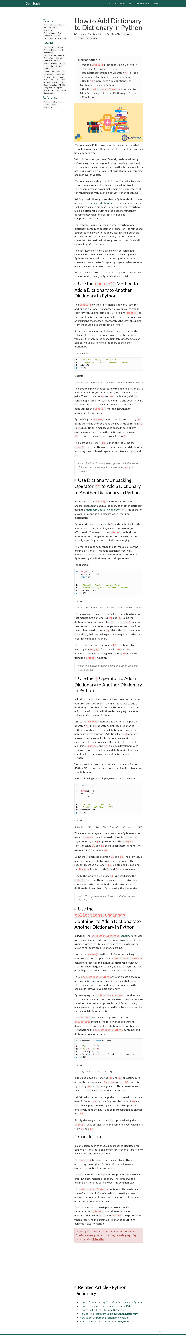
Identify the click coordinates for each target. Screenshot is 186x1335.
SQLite (46, 90)
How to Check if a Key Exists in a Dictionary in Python (111, 1296)
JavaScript (48, 30)
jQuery (46, 71)
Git (59, 33)
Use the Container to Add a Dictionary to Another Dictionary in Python (108, 915)
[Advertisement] (55, 148)
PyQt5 (57, 35)
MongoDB (48, 88)
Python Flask (49, 58)
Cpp (61, 66)
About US (103, 1331)
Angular (47, 77)
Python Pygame (58, 71)
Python (60, 47)
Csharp (55, 82)
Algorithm (62, 38)
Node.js (47, 82)
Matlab (62, 63)
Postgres (58, 88)
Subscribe (98, 1233)
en (155, 3)
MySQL (62, 85)
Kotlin (63, 79)
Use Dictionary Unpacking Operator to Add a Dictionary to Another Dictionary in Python (107, 486)
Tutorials (109, 3)
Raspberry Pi (49, 93)
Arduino (53, 85)
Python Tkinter (50, 50)
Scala (64, 90)
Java (51, 79)
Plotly (46, 63)
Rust (62, 82)
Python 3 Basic (50, 25)
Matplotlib (48, 35)
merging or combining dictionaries (94, 202)
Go (57, 79)
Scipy (54, 104)
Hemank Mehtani (88, 33)
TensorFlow (48, 74)
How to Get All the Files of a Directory (102, 1303)
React (54, 77)
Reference (142, 3)
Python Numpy (50, 33)
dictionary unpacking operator (105, 509)
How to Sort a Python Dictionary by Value (104, 1311)
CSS (61, 77)
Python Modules (50, 27)
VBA (57, 90)
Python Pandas (50, 55)
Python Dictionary (86, 37)
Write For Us (116, 1331)
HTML (46, 69)
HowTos (125, 3)
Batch (61, 50)
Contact (155, 1331)
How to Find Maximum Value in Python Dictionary (109, 1307)
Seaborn (54, 63)
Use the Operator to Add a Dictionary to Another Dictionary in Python (108, 684)
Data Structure (50, 38)
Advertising (144, 1331)
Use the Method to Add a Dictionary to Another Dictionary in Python (104, 289)
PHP (45, 79)
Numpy (61, 55)
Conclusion (88, 97)
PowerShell (48, 52)
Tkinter (61, 25)
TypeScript (60, 74)
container (111, 929)
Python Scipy (49, 47)
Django (59, 58)
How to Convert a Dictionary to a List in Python (107, 1299)
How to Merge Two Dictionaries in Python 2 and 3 (109, 1315)
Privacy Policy (130, 1331)
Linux (46, 66)
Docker (57, 61)
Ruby (46, 85)
